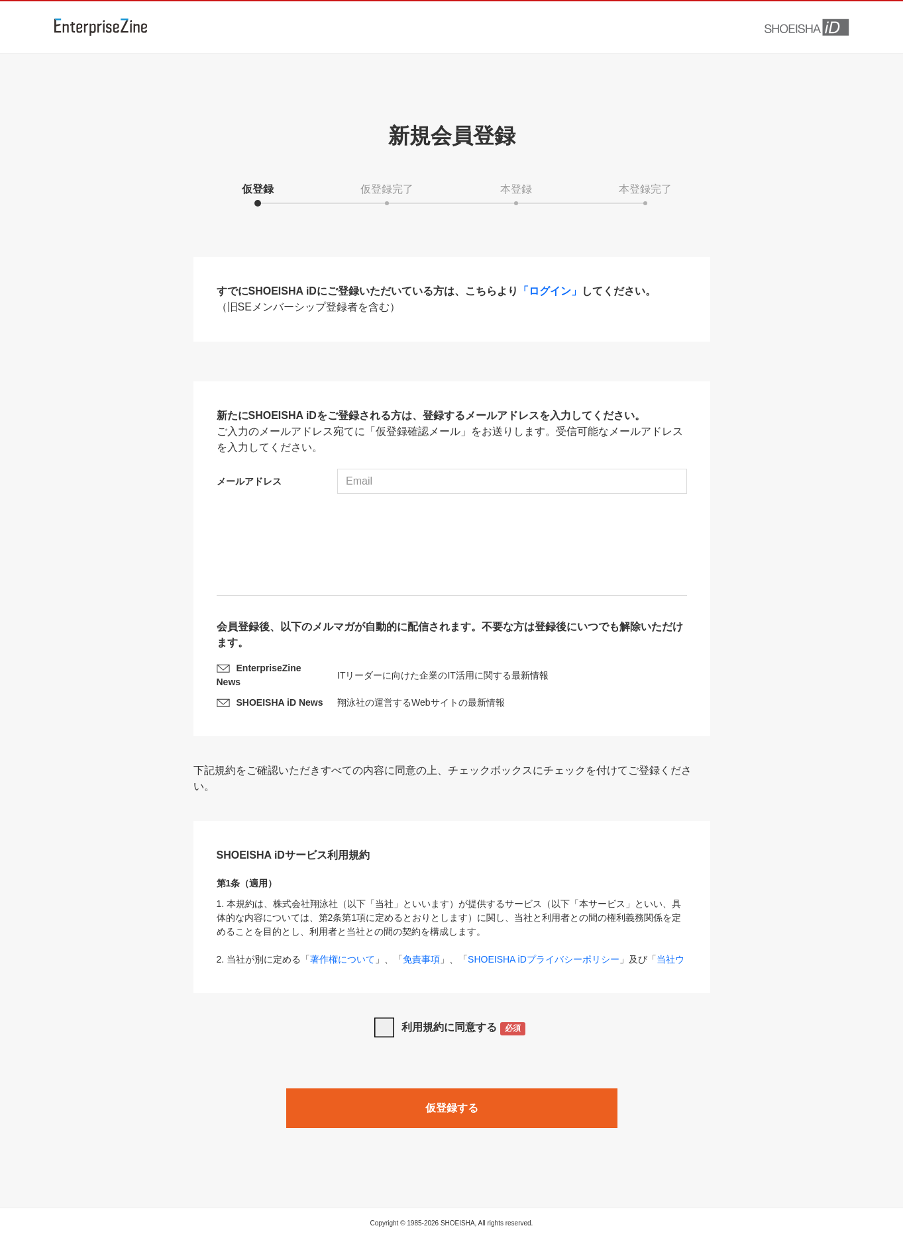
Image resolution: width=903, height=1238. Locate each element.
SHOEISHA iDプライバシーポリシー (543, 959)
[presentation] (452, 546)
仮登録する (451, 1108)
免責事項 (421, 959)
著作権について (342, 959)
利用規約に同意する (463, 1028)
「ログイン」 (550, 291)
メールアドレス (249, 481)
